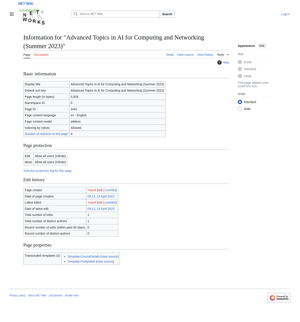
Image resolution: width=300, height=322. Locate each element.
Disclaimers (55, 295)
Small (247, 62)
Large (248, 76)
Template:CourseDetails (83, 256)
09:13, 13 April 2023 (101, 196)
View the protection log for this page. (47, 170)
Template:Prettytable (81, 261)
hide (261, 45)
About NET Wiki (37, 295)
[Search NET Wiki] (116, 14)
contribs (110, 190)
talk (100, 190)
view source (110, 256)
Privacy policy (17, 295)
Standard (250, 69)
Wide (247, 109)
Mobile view (72, 295)
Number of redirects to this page (46, 134)
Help (222, 62)
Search (167, 14)
